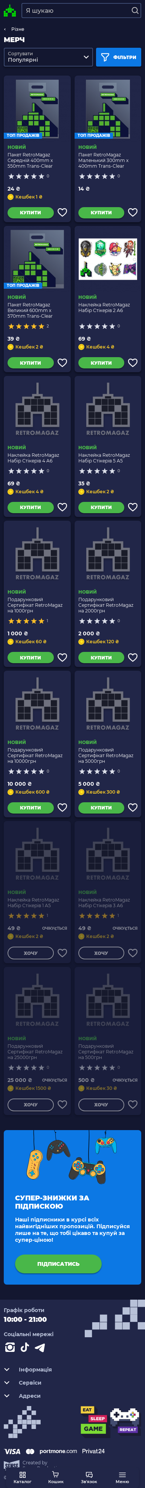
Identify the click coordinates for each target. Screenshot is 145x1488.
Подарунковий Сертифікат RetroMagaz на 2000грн (105, 605)
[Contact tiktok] (26, 1348)
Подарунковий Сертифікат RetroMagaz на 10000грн (35, 755)
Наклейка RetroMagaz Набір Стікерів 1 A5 (33, 902)
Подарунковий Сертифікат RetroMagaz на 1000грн (35, 605)
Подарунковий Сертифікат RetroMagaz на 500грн (105, 1051)
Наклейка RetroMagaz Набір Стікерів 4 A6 (33, 458)
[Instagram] (11, 1348)
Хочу (31, 953)
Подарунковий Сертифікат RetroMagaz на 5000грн (105, 755)
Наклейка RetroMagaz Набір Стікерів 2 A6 (104, 307)
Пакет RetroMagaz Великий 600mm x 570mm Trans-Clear (30, 310)
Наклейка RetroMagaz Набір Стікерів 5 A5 (104, 458)
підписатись (58, 1264)
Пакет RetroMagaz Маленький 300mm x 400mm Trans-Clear (103, 160)
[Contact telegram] (41, 1348)
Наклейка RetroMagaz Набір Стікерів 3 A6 (104, 902)
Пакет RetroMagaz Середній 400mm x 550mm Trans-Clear (30, 160)
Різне (17, 29)
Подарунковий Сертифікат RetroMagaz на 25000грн (35, 1051)
